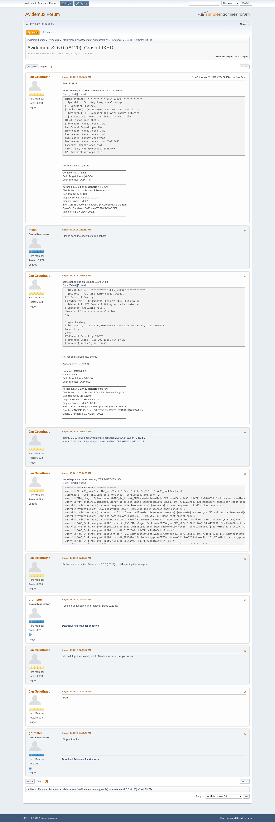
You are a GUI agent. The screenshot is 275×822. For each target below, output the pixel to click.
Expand (82, 94)
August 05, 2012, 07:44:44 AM (76, 599)
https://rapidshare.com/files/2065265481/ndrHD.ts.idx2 (115, 437)
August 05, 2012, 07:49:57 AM (76, 650)
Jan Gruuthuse (39, 77)
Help (222, 818)
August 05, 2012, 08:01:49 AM (76, 733)
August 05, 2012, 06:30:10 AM (76, 230)
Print (244, 67)
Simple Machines (49, 818)
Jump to (200, 796)
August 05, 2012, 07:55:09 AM (76, 691)
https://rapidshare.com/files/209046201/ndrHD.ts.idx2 (114, 441)
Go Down (32, 67)
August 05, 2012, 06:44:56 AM (76, 473)
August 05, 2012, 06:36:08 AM (76, 276)
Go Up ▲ (247, 818)
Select (73, 94)
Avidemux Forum (42, 14)
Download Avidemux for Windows (80, 626)
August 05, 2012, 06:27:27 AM (76, 77)
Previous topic (223, 56)
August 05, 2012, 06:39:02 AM (76, 431)
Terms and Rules (234, 818)
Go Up (30, 781)
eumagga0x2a (100, 40)
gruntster (35, 599)
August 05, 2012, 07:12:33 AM (76, 558)
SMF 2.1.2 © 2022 (31, 818)
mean (33, 229)
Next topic (241, 56)
